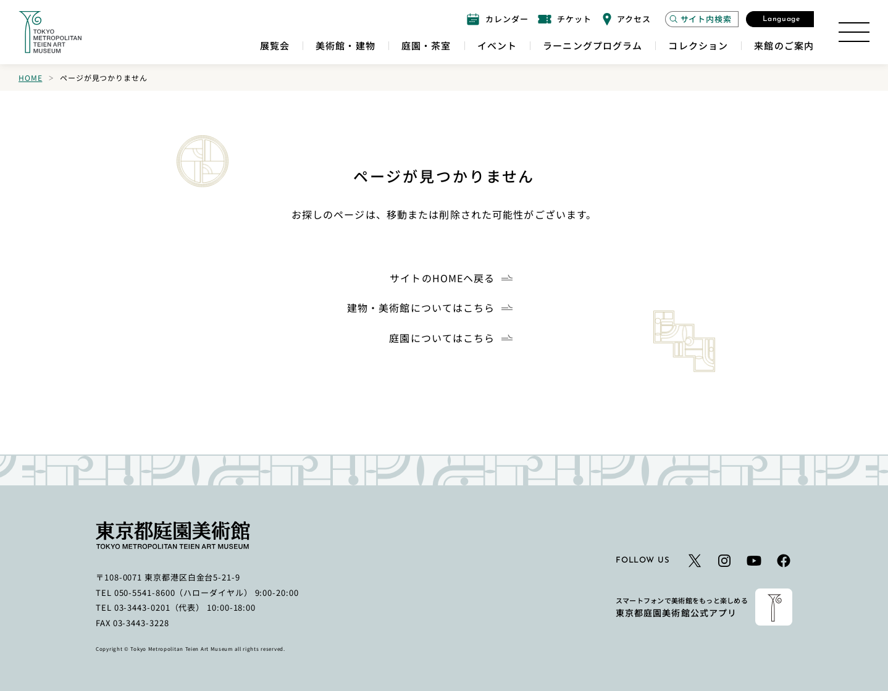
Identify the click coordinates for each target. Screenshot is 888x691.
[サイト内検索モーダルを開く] (702, 19)
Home (30, 77)
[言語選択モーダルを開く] (780, 19)
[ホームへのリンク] (50, 32)
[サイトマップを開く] (854, 32)
